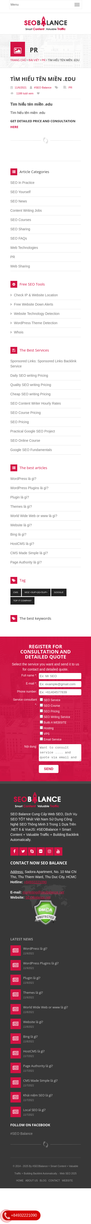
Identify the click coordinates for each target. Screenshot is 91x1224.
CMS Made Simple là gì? (29, 553)
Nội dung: (29, 746)
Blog (43, 1180)
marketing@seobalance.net (43, 892)
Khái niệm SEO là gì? (38, 1095)
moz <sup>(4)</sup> (36, 592)
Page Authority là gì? (26, 562)
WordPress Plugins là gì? (29, 488)
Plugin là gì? (19, 497)
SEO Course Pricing (25, 413)
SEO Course (50, 705)
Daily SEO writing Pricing (29, 375)
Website (67, 1180)
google (59, 592)
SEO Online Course (25, 440)
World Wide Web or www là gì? (33, 516)
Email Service (51, 739)
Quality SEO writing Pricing (30, 385)
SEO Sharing (20, 229)
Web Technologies (24, 248)
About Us (31, 1180)
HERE (14, 127)
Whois (19, 332)
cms (15, 592)
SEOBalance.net (37, 897)
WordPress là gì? (23, 479)
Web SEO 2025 (68, 1173)
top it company (22, 600)
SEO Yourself (20, 192)
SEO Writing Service (55, 717)
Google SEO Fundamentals (31, 450)
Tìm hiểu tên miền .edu (43, 78)
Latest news (21, 939)
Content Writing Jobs (26, 210)
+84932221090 (35, 882)
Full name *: (27, 675)
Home (20, 1180)
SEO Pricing (19, 422)
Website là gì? (21, 525)
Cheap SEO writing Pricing (30, 394)
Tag (23, 580)
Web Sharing (20, 266)
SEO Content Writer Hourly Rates (35, 403)
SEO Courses (20, 220)
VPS (45, 734)
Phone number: (25, 691)
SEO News (18, 201)
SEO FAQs (18, 238)
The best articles (33, 467)
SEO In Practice (22, 183)
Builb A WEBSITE (53, 722)
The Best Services (34, 350)
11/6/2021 (18, 87)
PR (43, 60)
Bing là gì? (18, 534)
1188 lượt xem (24, 93)
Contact (54, 1180)
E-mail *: (30, 683)
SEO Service (50, 700)
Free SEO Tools (32, 284)
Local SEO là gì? (34, 1110)
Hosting (47, 728)
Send (47, 769)
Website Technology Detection (37, 314)
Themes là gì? (21, 506)
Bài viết (34, 60)
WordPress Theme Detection (36, 323)
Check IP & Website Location (36, 295)
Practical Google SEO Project (32, 431)
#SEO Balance (42, 87)
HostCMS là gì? (22, 544)
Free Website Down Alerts (33, 304)
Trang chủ (18, 60)
